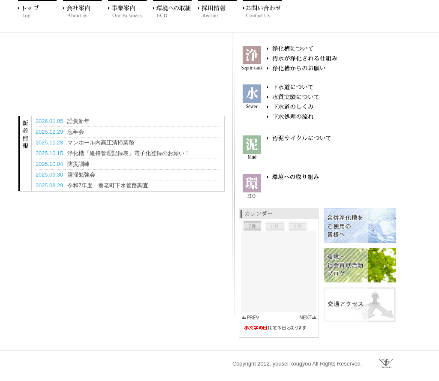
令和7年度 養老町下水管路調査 (107, 185)
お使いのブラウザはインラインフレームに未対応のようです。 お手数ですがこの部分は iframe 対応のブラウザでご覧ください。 (280, 278)
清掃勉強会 (81, 174)
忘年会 (75, 132)
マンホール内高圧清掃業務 (100, 142)
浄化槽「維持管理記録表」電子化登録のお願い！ (128, 153)
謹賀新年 (78, 121)
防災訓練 (78, 164)
